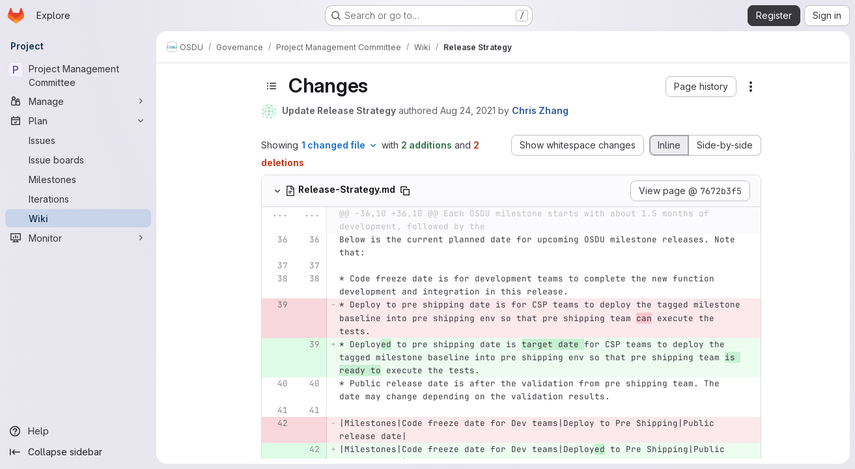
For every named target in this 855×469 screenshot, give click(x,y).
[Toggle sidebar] (271, 86)
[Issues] (78, 140)
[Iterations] (78, 199)
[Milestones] (78, 179)
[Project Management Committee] (78, 76)
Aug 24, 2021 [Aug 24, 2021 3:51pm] (468, 110)
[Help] (78, 431)
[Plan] (78, 120)
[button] (701, 86)
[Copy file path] (405, 191)
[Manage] (78, 101)
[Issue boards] (78, 159)
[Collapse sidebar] (78, 452)
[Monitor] (78, 238)
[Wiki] (78, 218)
